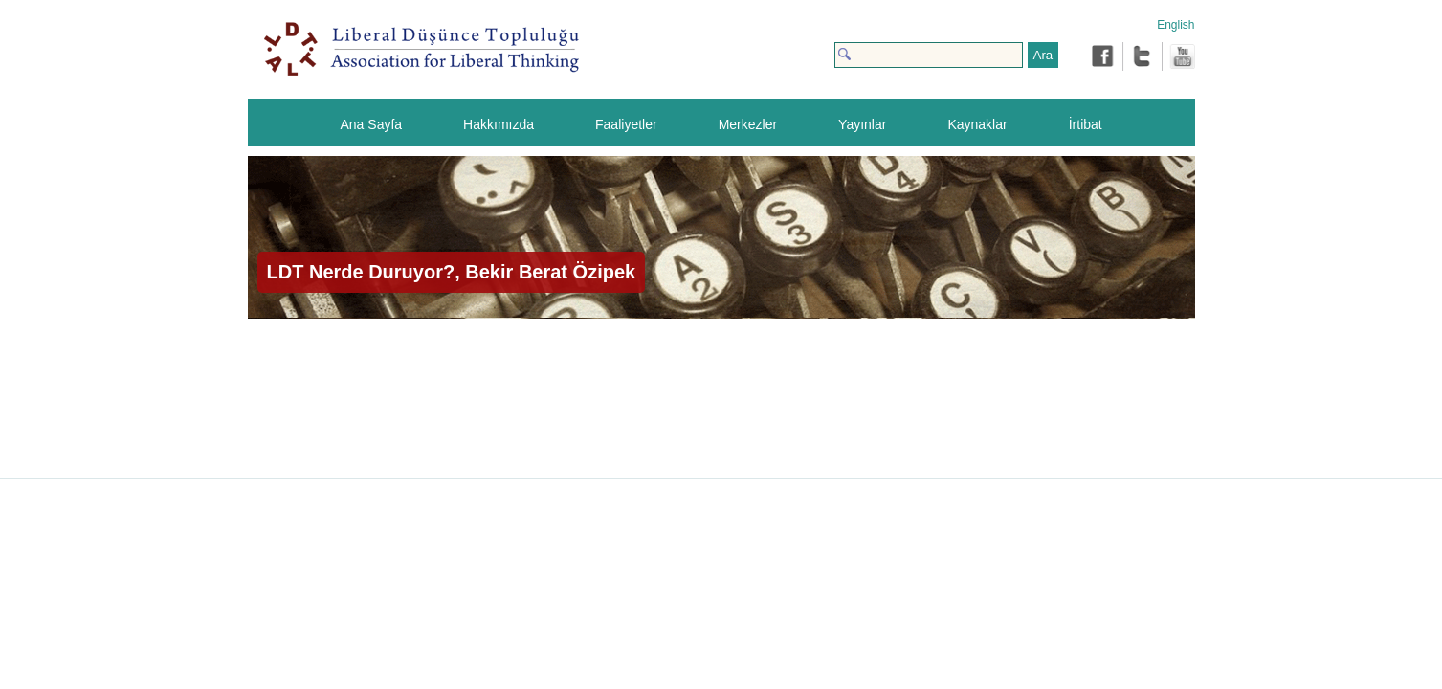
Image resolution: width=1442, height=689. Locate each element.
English (1175, 25)
